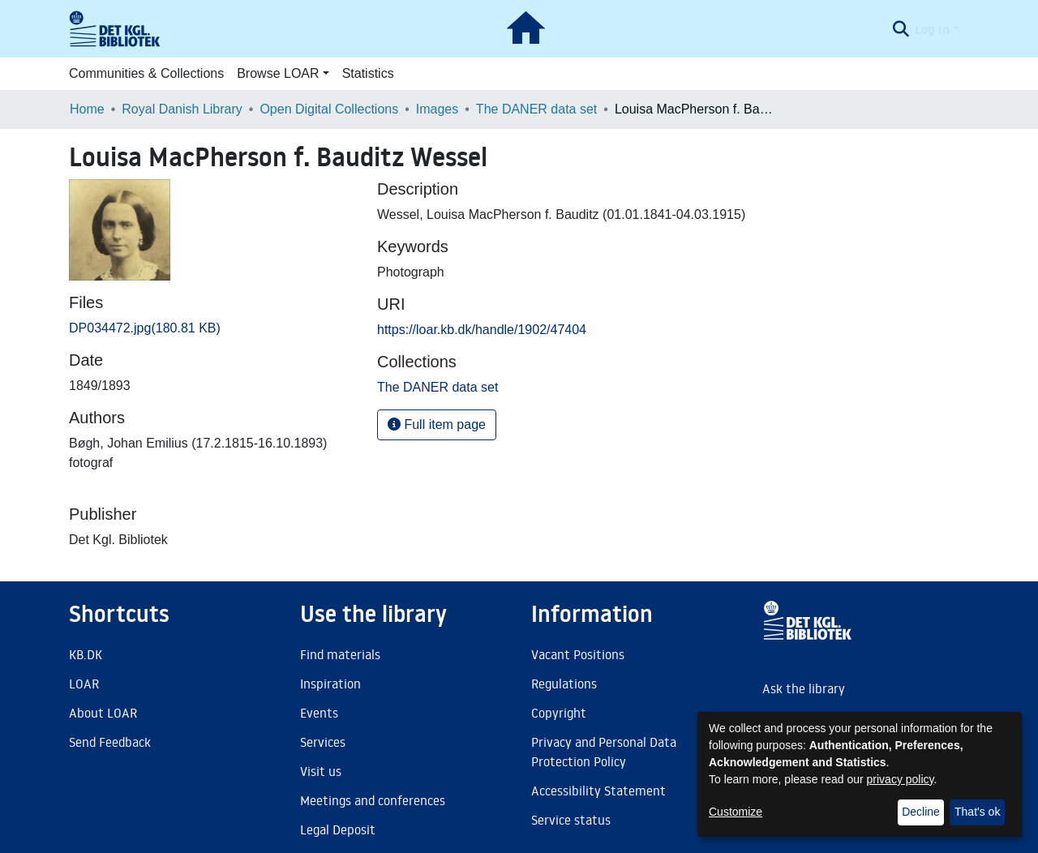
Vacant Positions (577, 654)
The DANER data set (536, 109)
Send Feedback (110, 742)
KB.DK (85, 654)
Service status (571, 820)
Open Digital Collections (329, 109)
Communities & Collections (146, 73)
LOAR (84, 683)
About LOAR (103, 713)
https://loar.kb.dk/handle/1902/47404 (481, 329)
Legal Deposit (337, 829)
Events (319, 713)
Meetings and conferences (372, 800)
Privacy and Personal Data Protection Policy (603, 751)
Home (87, 109)
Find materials (340, 654)
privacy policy (900, 779)
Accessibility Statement (598, 790)
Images (437, 109)
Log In (932, 29)
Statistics (368, 73)
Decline (921, 811)
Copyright (558, 713)
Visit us (320, 771)
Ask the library (803, 688)
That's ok (977, 811)
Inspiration (330, 683)
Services (322, 742)
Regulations (564, 683)
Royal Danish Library (182, 109)
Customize (735, 811)
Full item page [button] (437, 424)
